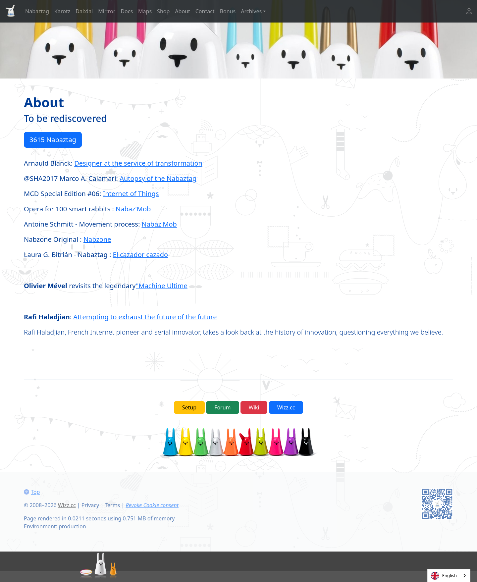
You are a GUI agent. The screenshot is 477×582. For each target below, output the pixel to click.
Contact (205, 11)
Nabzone (97, 239)
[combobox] (448, 575)
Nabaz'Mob (133, 208)
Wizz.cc (286, 407)
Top (35, 492)
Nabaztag (37, 11)
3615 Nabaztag (52, 139)
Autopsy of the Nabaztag (158, 178)
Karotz (62, 11)
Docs (127, 11)
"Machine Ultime (161, 285)
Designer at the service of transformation (138, 163)
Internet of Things (131, 193)
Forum (222, 407)
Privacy (90, 505)
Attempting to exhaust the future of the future (145, 316)
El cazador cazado (140, 254)
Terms (112, 505)
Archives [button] (251, 11)
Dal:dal (84, 11)
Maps (145, 11)
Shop (163, 11)
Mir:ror (106, 11)
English (444, 576)
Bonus (228, 11)
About (182, 11)
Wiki (254, 407)
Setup (189, 407)
